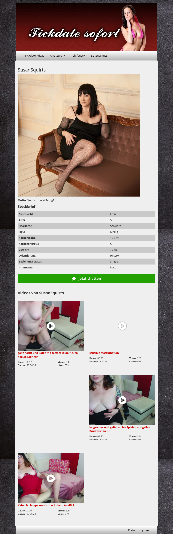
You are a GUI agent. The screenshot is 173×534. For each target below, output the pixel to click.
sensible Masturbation (104, 353)
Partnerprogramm (139, 530)
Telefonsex (78, 55)
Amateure (57, 55)
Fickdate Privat (34, 55)
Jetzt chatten (86, 278)
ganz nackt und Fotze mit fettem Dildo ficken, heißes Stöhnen (48, 354)
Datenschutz (99, 55)
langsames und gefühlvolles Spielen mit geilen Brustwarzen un (119, 429)
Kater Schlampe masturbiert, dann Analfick (46, 505)
